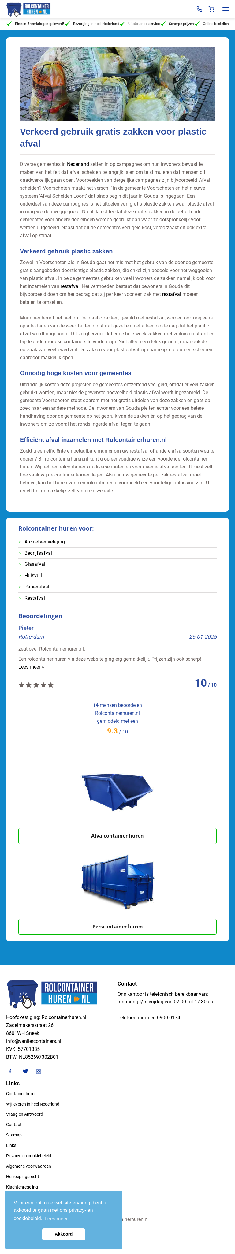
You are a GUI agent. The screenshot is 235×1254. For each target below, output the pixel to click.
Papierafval (36, 587)
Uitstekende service (139, 24)
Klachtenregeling (22, 1187)
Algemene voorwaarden (28, 1166)
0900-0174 (168, 1018)
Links (11, 1145)
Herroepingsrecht (22, 1176)
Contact (13, 1124)
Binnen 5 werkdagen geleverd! (35, 24)
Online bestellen (211, 24)
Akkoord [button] (64, 1234)
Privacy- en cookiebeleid (28, 1155)
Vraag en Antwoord (24, 1114)
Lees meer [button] (56, 1218)
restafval (70, 286)
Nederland (78, 164)
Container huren (21, 1093)
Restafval (34, 598)
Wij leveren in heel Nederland (32, 1104)
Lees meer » (31, 667)
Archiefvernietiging (44, 542)
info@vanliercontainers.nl (33, 1041)
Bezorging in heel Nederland (91, 24)
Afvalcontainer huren (117, 835)
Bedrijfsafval (38, 553)
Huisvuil (33, 575)
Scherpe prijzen (177, 24)
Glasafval (34, 564)
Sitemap (14, 1135)
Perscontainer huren (117, 926)
